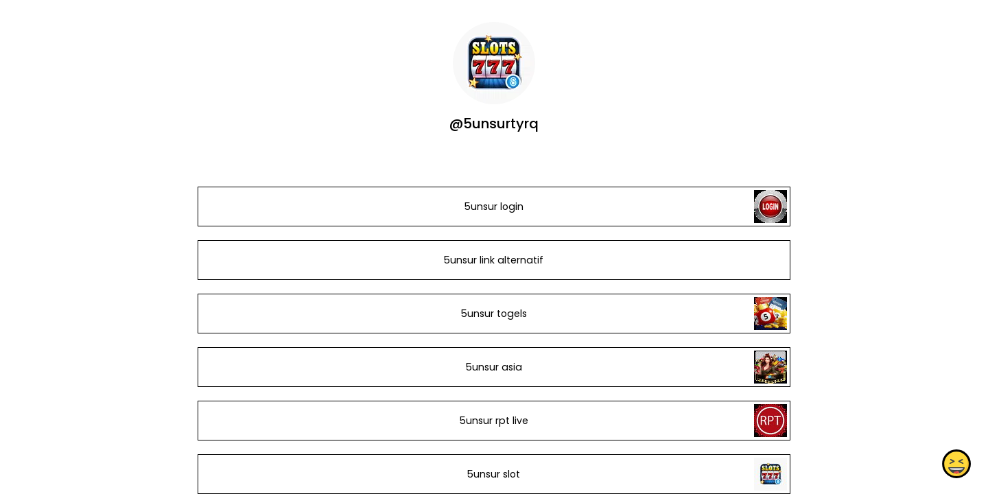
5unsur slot (493, 474)
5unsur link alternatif (493, 260)
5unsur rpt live (494, 420)
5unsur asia (494, 367)
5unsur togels (494, 313)
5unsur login (494, 206)
